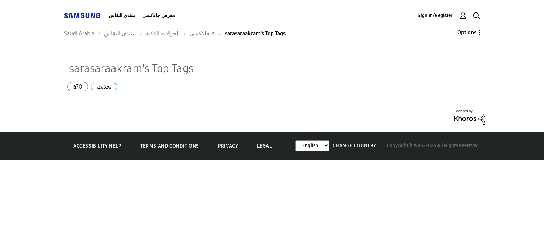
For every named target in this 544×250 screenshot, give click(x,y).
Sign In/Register (435, 15)
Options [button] (466, 32)
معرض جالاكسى (158, 15)
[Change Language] (312, 145)
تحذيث (104, 86)
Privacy (228, 146)
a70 (77, 86)
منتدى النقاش (122, 15)
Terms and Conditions (169, 146)
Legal (264, 146)
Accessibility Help (97, 146)
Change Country (354, 146)
